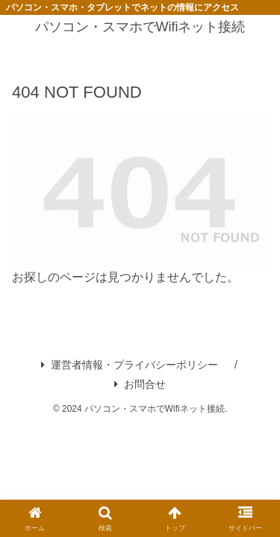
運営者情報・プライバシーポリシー (129, 365)
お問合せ (140, 384)
